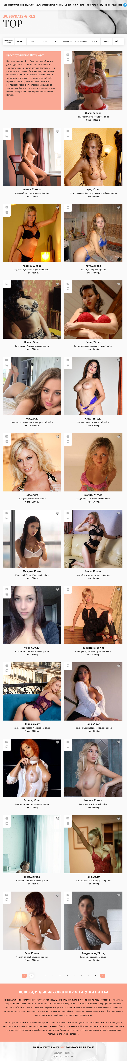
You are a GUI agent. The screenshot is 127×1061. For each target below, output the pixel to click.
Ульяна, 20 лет (32, 647)
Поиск (107, 5)
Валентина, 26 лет (93, 647)
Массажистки (48, 5)
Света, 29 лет (93, 342)
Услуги (94, 41)
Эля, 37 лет (32, 495)
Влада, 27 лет (32, 342)
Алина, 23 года (32, 189)
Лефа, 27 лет (32, 418)
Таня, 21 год (93, 724)
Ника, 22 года (32, 877)
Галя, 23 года (31, 953)
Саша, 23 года (93, 418)
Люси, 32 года (93, 113)
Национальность (81, 41)
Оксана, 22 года (93, 800)
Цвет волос (67, 41)
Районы (118, 41)
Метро (106, 41)
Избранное (117, 5)
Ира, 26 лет (93, 189)
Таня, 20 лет (93, 877)
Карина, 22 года (32, 265)
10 (95, 975)
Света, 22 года (93, 571)
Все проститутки (11, 5)
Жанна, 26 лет (32, 724)
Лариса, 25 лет (32, 800)
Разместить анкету (94, 5)
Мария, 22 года (93, 495)
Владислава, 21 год (93, 953)
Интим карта (78, 5)
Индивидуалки (27, 5)
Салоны (59, 5)
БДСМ (38, 5)
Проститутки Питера (63, 1056)
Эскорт (68, 5)
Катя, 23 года (93, 265)
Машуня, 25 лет (32, 571)
